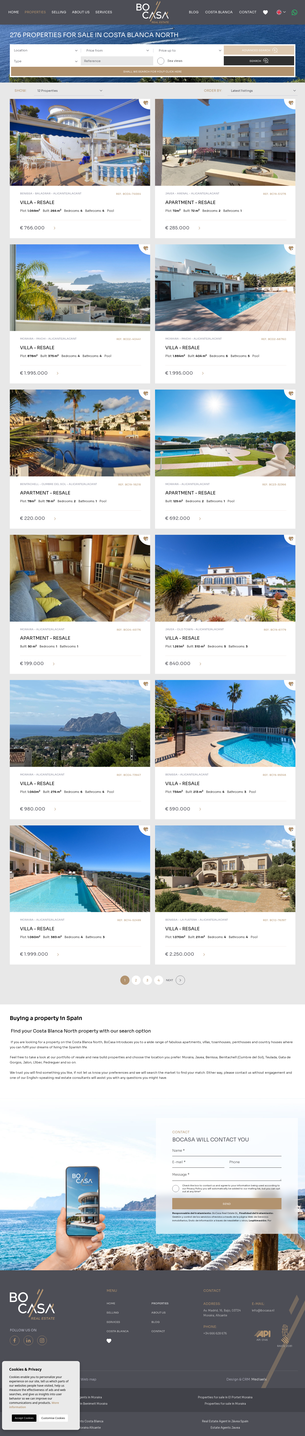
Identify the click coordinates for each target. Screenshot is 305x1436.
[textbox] (47, 50)
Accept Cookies (24, 1418)
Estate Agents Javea (225, 1427)
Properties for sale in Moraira (225, 1403)
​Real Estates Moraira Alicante (80, 1427)
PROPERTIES (35, 12)
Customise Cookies (53, 1418)
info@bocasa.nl (263, 1310)
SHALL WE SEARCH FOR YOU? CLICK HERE (152, 71)
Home (13, 12)
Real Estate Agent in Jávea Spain (225, 1421)
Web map (88, 1379)
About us (81, 12)
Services (103, 12)
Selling (59, 12)
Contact (248, 12)
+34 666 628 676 (215, 1333)
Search (259, 60)
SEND (227, 1204)
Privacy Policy (195, 1188)
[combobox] (45, 50)
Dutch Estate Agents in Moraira (80, 1397)
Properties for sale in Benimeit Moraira (80, 1403)
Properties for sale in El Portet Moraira (225, 1397)
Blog (194, 12)
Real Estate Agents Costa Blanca (80, 1421)
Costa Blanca (219, 12)
